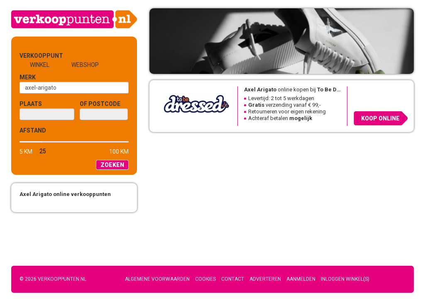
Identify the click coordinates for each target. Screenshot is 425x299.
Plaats (31, 103)
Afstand (33, 130)
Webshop (85, 64)
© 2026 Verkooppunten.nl (53, 279)
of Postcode (100, 103)
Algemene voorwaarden (157, 279)
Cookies (205, 279)
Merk (28, 77)
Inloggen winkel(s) (345, 279)
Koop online (380, 118)
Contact (232, 279)
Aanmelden (300, 279)
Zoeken (112, 165)
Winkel (39, 64)
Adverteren (265, 279)
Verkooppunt (33, 55)
